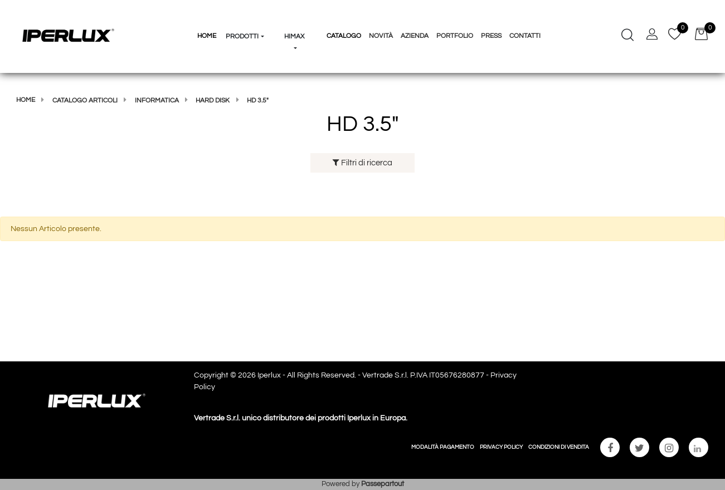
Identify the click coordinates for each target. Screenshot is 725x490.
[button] (245, 16)
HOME (206, 36)
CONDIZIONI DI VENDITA (558, 447)
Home (25, 100)
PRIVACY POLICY (501, 447)
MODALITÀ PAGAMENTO (442, 447)
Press (491, 36)
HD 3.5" (258, 100)
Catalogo (344, 36)
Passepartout (382, 484)
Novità (381, 36)
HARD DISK (213, 100)
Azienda (415, 36)
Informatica (157, 100)
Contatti (525, 36)
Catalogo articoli (85, 100)
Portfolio (454, 36)
